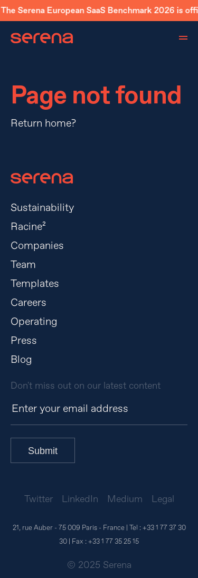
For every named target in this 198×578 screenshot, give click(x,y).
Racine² (28, 226)
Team (23, 264)
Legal (163, 499)
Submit (43, 451)
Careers (28, 302)
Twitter (38, 499)
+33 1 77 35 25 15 (113, 541)
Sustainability (42, 207)
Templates (35, 283)
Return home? (43, 123)
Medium (125, 499)
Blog (21, 359)
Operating (34, 321)
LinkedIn (80, 499)
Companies (37, 245)
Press (24, 340)
